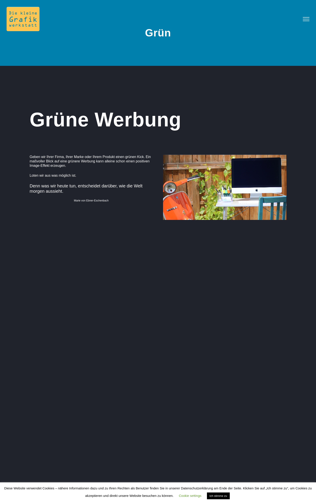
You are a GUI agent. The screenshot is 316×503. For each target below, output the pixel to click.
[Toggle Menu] (306, 19)
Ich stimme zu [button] (218, 496)
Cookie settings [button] (190, 496)
